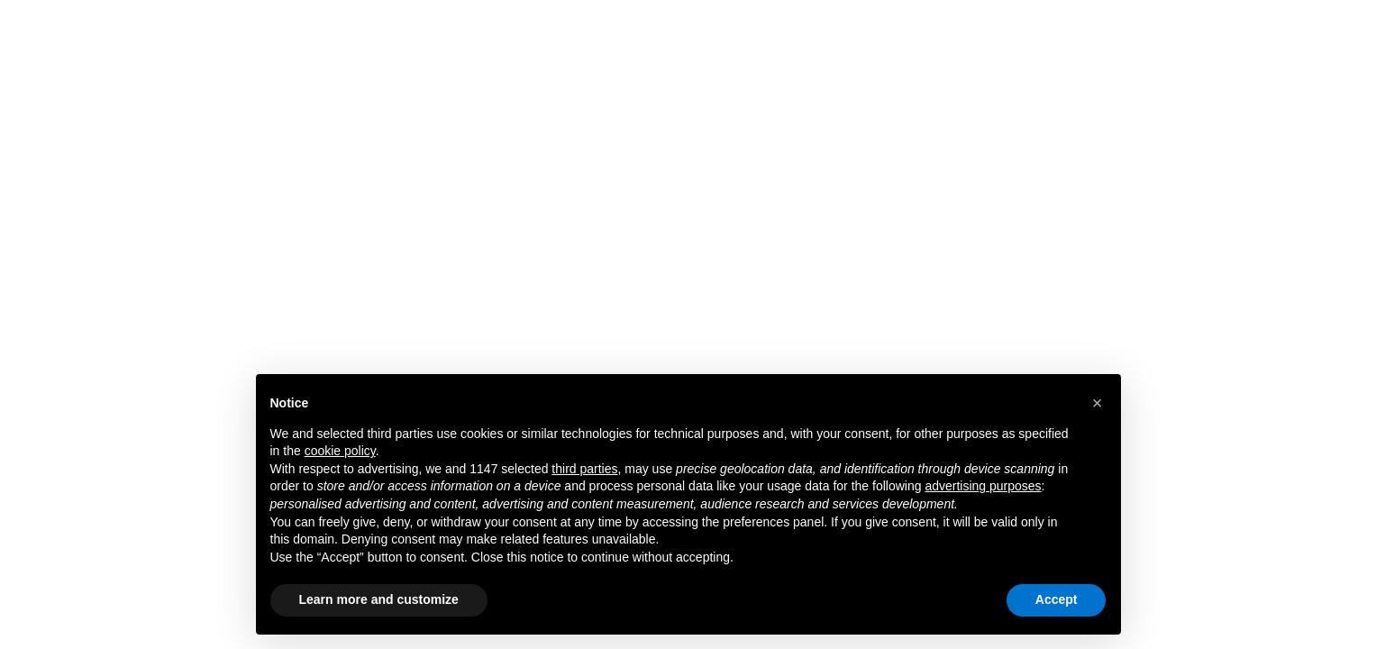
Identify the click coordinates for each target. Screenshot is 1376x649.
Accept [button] (1056, 599)
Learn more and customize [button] (379, 599)
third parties (584, 469)
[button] (1097, 402)
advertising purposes (983, 486)
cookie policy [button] (340, 450)
